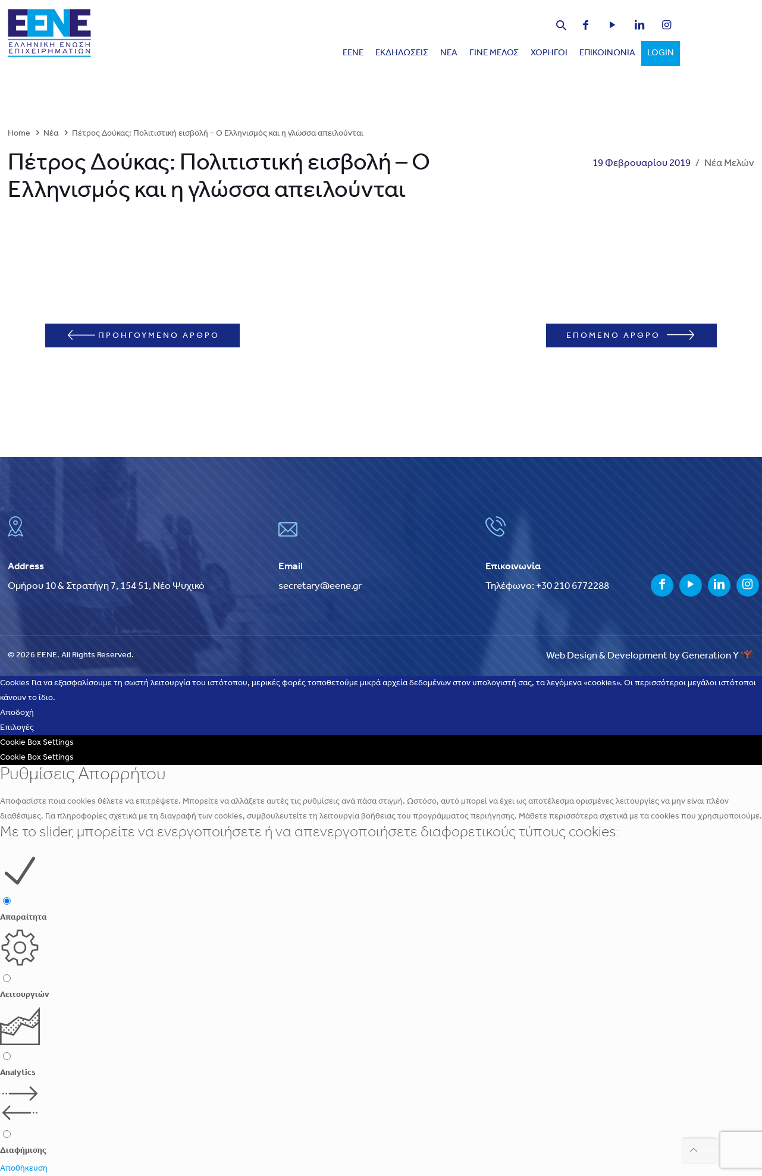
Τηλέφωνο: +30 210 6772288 (547, 586)
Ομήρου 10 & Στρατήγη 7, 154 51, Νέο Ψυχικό (106, 586)
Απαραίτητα (23, 917)
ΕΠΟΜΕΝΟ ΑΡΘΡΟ (630, 335)
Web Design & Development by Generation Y (650, 656)
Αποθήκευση (24, 1168)
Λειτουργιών (24, 994)
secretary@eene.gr (320, 586)
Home (19, 133)
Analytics (18, 1072)
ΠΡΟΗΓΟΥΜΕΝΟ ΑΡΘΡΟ (143, 335)
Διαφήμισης (23, 1150)
